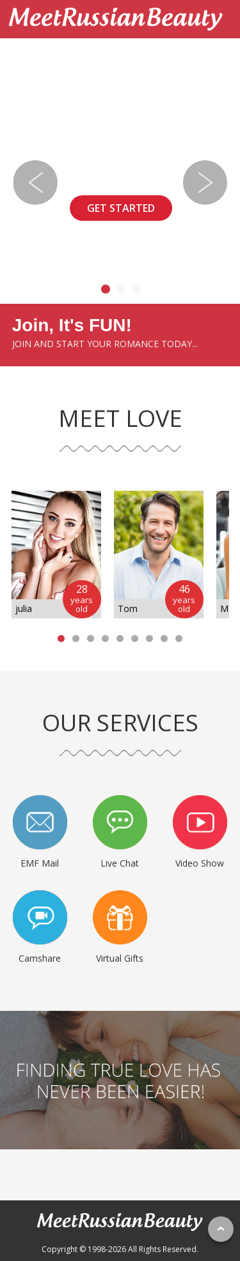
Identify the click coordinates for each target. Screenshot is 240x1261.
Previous (35, 182)
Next (204, 182)
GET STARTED (121, 208)
